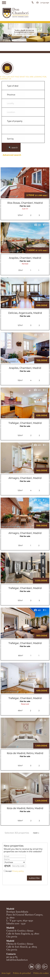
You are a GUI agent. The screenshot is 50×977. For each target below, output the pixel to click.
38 (42, 555)
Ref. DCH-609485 (9, 527)
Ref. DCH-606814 (9, 802)
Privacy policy (18, 871)
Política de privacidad (22, 973)
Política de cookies (41, 973)
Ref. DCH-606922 (9, 692)
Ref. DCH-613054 (9, 362)
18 (43, 775)
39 (37, 170)
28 (42, 720)
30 (42, 665)
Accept (15, 871)
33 (37, 225)
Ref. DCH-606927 (9, 637)
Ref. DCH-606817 (9, 747)
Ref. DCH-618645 (9, 251)
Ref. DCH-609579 (9, 472)
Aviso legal (5, 973)
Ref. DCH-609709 (9, 417)
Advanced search (12, 155)
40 (37, 390)
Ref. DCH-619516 (8, 196)
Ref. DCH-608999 (9, 582)
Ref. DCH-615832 (9, 306)
